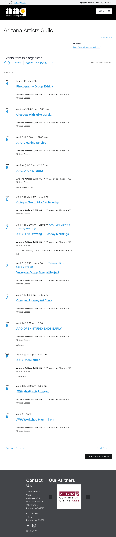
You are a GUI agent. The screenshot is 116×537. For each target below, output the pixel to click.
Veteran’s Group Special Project (37, 272)
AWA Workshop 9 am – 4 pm (35, 419)
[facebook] (5, 2)
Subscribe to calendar (99, 456)
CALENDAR (31, 531)
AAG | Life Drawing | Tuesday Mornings (42, 234)
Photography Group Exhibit (34, 86)
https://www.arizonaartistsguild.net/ (86, 47)
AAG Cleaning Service (31, 142)
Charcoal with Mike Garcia (33, 114)
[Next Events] (9, 62)
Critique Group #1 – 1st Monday (37, 202)
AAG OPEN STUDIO (29, 170)
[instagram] (10, 2)
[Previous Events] (5, 62)
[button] (50, 497)
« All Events (106, 37)
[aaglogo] (16, 8)
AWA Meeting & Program (32, 391)
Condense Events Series (104, 63)
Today (18, 62)
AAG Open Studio (28, 360)
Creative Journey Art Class (34, 300)
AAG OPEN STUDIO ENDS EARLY (39, 328)
